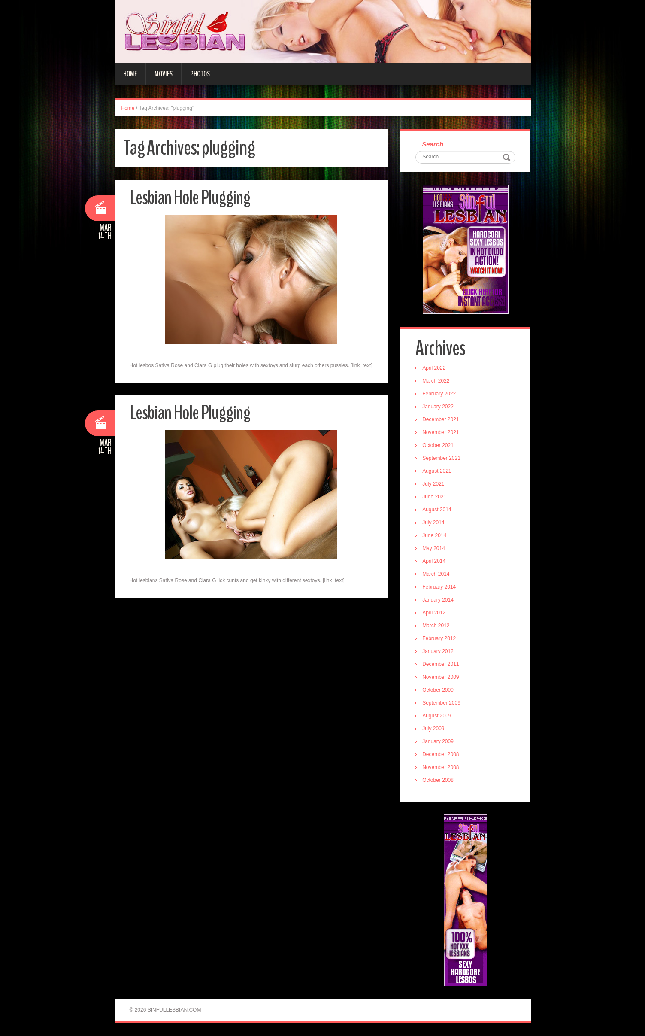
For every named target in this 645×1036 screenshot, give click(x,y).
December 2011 (440, 664)
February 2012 (439, 638)
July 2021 (433, 484)
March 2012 (435, 626)
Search (432, 144)
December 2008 (440, 754)
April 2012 (433, 613)
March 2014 (435, 574)
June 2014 (434, 535)
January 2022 (438, 407)
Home (130, 74)
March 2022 (435, 381)
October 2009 (438, 690)
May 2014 (433, 548)
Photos (200, 74)
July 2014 (433, 523)
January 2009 (438, 741)
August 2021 (436, 471)
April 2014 (433, 561)
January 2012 (438, 651)
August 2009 (436, 716)
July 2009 (433, 729)
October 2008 (438, 780)
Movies (163, 74)
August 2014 (436, 510)
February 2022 (439, 394)
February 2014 (439, 587)
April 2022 (433, 368)
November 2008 (440, 767)
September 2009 (441, 703)
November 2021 (440, 432)
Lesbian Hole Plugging (190, 198)
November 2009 (440, 677)
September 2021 (441, 458)
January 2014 (438, 600)
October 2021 (438, 445)
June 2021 (434, 497)
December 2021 (440, 419)
